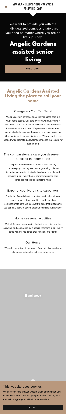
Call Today (33, 69)
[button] (7, 6)
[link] (33, 6)
